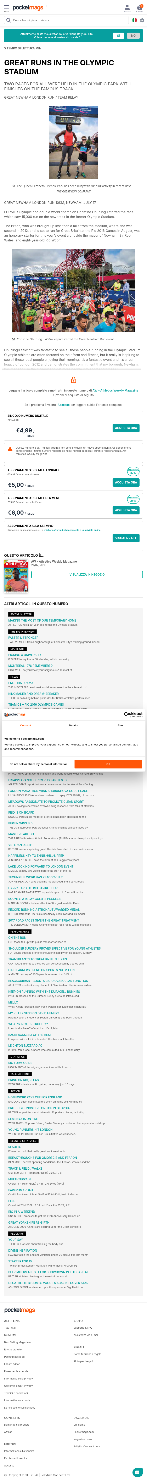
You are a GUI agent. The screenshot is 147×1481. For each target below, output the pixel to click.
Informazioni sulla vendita (19, 1451)
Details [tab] (73, 725)
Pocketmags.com (84, 1431)
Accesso (64, 404)
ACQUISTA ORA (126, 428)
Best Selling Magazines (17, 1342)
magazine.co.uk (83, 1439)
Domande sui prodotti (16, 1424)
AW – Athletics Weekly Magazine (115, 390)
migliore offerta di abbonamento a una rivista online (72, 530)
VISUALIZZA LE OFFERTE (126, 539)
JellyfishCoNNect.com (87, 1446)
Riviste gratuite (13, 1349)
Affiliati (8, 1431)
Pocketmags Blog (14, 1356)
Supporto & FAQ (83, 1327)
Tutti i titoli (10, 1327)
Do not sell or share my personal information (39, 764)
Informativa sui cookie (17, 1400)
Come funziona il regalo (87, 1354)
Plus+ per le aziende (16, 1371)
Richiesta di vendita (15, 1458)
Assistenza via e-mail (86, 1335)
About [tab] (121, 725)
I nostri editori (12, 1364)
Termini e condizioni (16, 1393)
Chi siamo (79, 1424)
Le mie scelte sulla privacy (19, 1407)
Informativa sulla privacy (18, 1378)
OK (108, 764)
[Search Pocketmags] (8, 20)
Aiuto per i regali (83, 1361)
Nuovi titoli (10, 1335)
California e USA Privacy (18, 1385)
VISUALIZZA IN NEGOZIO (86, 574)
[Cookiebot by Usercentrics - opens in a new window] (124, 714)
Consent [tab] (25, 725)
